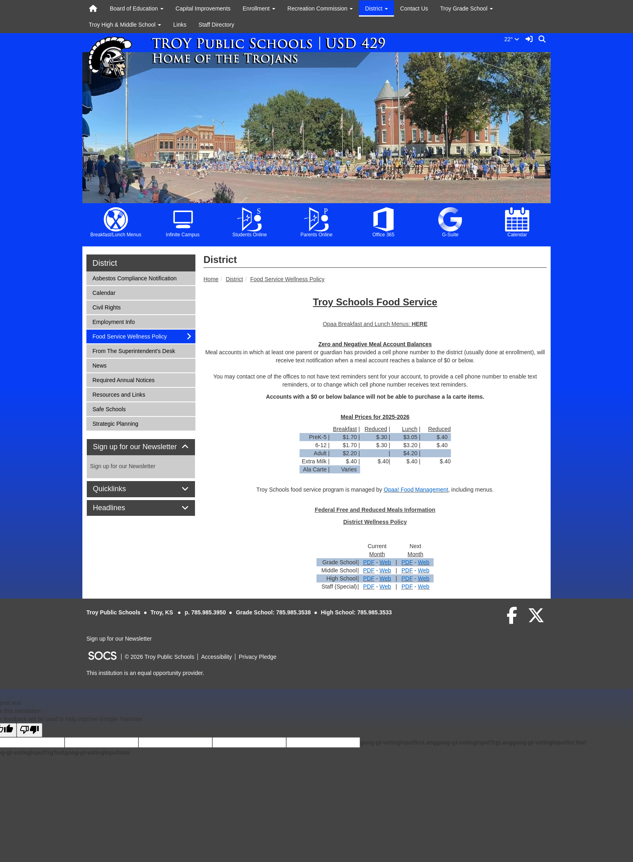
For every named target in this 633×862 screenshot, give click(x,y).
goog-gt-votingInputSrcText (549, 742)
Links (180, 24)
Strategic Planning (115, 423)
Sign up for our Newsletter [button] (141, 447)
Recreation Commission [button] (320, 8)
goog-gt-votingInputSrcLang (398, 742)
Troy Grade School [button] (466, 8)
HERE (420, 324)
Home (210, 279)
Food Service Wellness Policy (287, 279)
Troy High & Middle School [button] (125, 24)
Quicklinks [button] (118, 489)
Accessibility (216, 657)
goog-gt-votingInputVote (97, 752)
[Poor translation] (29, 730)
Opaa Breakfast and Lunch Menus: (367, 324)
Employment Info (113, 321)
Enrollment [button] (259, 8)
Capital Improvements (203, 8)
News (103, 365)
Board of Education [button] (136, 8)
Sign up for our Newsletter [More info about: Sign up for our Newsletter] (122, 466)
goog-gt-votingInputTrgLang (474, 742)
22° (513, 39)
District (234, 279)
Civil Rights (106, 307)
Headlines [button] (118, 508)
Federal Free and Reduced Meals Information (375, 510)
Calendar (103, 292)
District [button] (376, 8)
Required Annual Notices (123, 379)
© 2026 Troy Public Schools (159, 657)
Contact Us (414, 8)
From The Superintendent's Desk (133, 350)
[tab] (141, 447)
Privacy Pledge (257, 657)
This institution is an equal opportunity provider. (145, 673)
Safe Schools (109, 408)
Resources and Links (118, 394)
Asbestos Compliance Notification (134, 278)
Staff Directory (216, 24)
